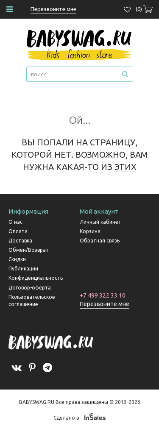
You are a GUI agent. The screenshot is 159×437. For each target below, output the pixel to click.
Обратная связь (100, 240)
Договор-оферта (29, 287)
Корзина (90, 231)
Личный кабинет (100, 222)
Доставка (20, 240)
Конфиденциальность (35, 278)
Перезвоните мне (104, 304)
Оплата (18, 231)
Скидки (17, 259)
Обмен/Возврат (28, 250)
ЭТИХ (125, 167)
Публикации (23, 268)
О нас (15, 222)
